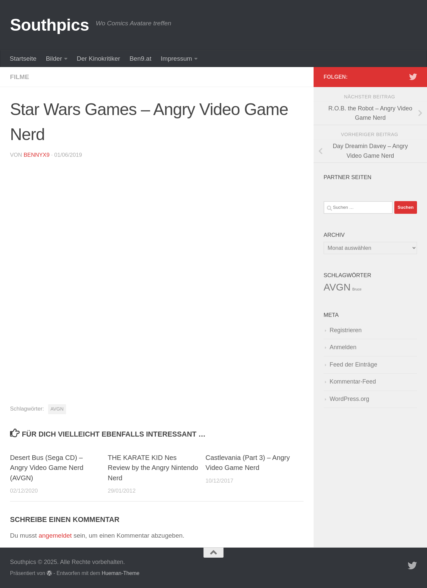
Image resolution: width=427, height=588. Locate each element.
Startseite (23, 58)
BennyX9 (37, 155)
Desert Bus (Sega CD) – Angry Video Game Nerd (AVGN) (46, 468)
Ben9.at (140, 58)
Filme (19, 76)
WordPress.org (349, 399)
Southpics (49, 25)
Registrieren (346, 330)
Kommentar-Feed (353, 381)
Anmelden (343, 347)
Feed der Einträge (353, 364)
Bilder (54, 58)
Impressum (176, 58)
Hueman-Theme (120, 573)
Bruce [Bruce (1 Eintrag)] (357, 289)
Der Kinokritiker (98, 58)
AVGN (56, 409)
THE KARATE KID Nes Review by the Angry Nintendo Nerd (153, 468)
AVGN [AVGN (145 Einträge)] (337, 286)
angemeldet (55, 535)
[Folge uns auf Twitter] (413, 77)
